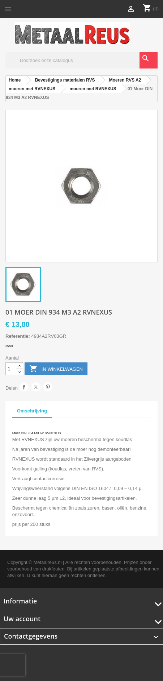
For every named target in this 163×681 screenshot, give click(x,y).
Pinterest (47, 386)
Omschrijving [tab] (32, 411)
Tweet (35, 386)
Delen (24, 386)
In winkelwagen (56, 369)
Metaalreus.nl (47, 562)
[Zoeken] (81, 60)
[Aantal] (10, 368)
